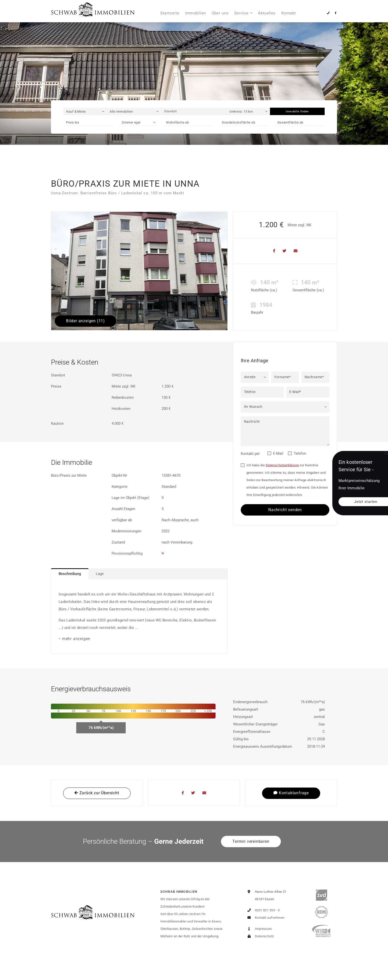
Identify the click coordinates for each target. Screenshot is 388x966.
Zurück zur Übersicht (96, 793)
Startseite (170, 13)
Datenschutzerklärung (282, 465)
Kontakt (288, 13)
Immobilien (195, 13)
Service (241, 13)
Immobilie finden (297, 111)
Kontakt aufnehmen (264, 917)
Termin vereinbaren (250, 841)
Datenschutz (259, 936)
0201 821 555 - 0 (262, 910)
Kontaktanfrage (291, 793)
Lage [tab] (100, 573)
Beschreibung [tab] (70, 573)
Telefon (300, 453)
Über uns (220, 13)
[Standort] (194, 111)
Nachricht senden (285, 509)
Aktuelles (267, 13)
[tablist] (139, 573)
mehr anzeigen (76, 638)
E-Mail (278, 453)
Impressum (258, 929)
